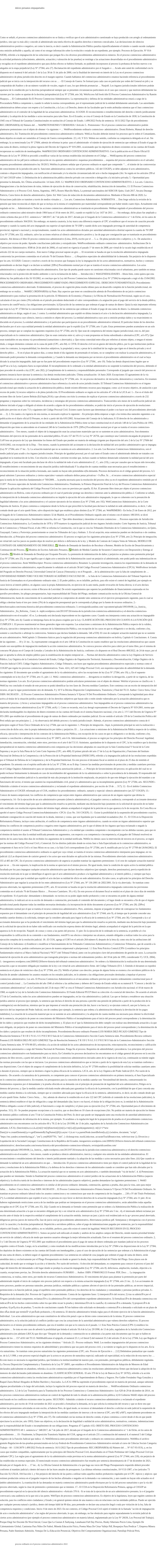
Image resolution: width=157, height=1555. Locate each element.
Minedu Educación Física (66, 1526)
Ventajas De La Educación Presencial (52, 1531)
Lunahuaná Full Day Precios (88, 1522)
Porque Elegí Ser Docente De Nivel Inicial (20, 1522)
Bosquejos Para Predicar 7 (125, 1526)
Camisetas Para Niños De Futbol (37, 1526)
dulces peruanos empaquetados (29, 8)
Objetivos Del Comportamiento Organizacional (93, 1531)
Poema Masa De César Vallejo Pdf (95, 1526)
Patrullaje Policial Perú (128, 1531)
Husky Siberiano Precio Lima (117, 1522)
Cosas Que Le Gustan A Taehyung (58, 1522)
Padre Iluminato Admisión (21, 1531)
